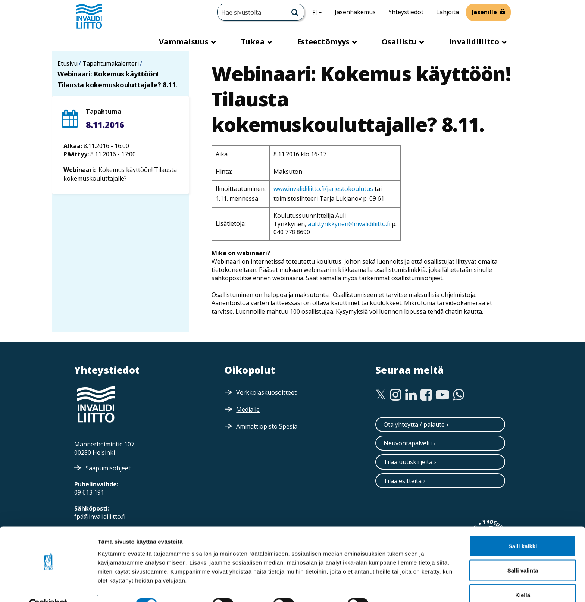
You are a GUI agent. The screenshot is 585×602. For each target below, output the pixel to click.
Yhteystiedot (405, 12)
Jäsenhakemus (355, 12)
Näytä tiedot (399, 587)
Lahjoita (447, 12)
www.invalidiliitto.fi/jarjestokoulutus (323, 189)
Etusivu (67, 63)
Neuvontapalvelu (408, 443)
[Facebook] (426, 395)
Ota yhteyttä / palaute (414, 424)
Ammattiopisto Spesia (266, 426)
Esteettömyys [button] (324, 42)
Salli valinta (522, 553)
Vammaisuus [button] (184, 42)
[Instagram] (395, 395)
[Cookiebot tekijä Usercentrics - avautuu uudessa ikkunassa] (48, 587)
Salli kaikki (523, 529)
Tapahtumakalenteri (110, 63)
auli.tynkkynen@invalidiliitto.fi (349, 224)
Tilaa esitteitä (403, 481)
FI (320, 11)
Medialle (248, 409)
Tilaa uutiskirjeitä (408, 462)
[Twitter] (380, 395)
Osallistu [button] (400, 42)
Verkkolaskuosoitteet (266, 392)
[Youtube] (442, 395)
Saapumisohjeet (108, 468)
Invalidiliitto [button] (475, 42)
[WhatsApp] (458, 395)
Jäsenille (484, 12)
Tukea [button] (254, 42)
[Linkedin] (411, 395)
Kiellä (522, 577)
